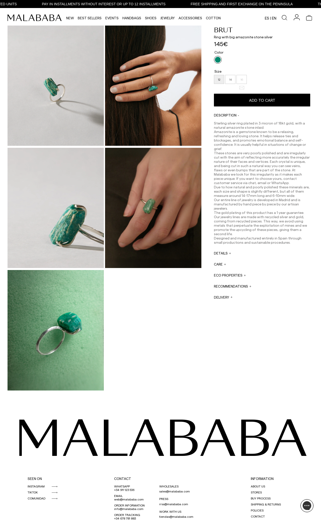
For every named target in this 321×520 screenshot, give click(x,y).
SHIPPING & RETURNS (266, 504)
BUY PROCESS (261, 498)
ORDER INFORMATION (129, 505)
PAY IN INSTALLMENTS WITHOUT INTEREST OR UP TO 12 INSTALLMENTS (105, 4)
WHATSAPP (122, 486)
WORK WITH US (170, 511)
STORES (256, 492)
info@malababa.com (128, 508)
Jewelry (167, 18)
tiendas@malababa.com (176, 516)
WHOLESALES (169, 486)
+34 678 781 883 (125, 518)
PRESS (163, 498)
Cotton (213, 18)
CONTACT (122, 478)
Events (112, 18)
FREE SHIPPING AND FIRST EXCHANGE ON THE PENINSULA (243, 4)
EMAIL (118, 495)
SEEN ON (35, 478)
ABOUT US (258, 486)
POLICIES (257, 510)
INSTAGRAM (36, 486)
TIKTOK (33, 492)
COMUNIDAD (36, 498)
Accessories (190, 18)
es (267, 18)
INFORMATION (262, 478)
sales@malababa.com (174, 491)
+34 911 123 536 (124, 489)
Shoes (150, 18)
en (274, 18)
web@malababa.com (129, 499)
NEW (70, 18)
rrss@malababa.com (173, 504)
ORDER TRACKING (127, 514)
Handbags (131, 18)
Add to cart (262, 100)
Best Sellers (90, 18)
